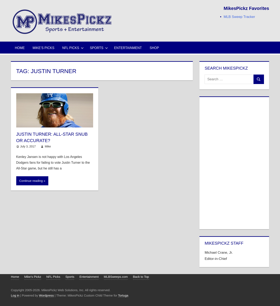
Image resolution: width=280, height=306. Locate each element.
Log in (15, 295)
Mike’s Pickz (32, 276)
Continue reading (31, 180)
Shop (154, 48)
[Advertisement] (234, 162)
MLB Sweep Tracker (239, 17)
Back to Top (141, 276)
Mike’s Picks (43, 48)
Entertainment (128, 48)
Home (20, 48)
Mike (48, 146)
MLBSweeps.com (116, 276)
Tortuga (123, 295)
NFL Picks (73, 48)
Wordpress (46, 295)
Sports (99, 48)
